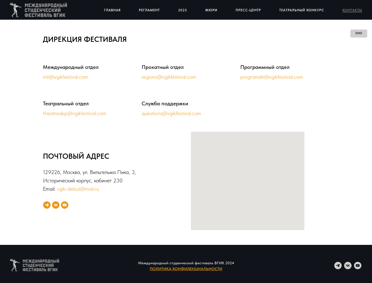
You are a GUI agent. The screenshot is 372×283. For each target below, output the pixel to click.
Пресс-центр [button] (248, 10)
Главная (112, 10)
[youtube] (64, 205)
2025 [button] (182, 10)
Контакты (352, 10)
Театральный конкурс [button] (301, 10)
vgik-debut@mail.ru (78, 189)
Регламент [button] (149, 10)
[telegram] (47, 205)
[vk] (55, 205)
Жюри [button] (211, 10)
